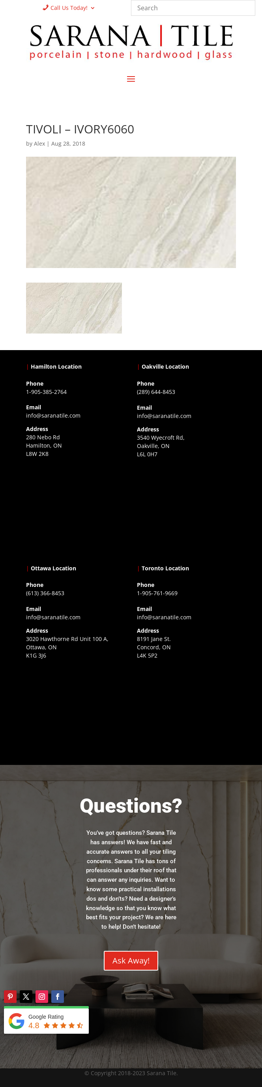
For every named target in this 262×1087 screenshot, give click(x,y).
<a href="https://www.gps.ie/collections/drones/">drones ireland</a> (186, 509)
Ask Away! (131, 960)
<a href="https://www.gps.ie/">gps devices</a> (75, 710)
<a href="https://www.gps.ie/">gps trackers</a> (75, 509)
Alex (39, 143)
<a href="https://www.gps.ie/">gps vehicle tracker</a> (186, 710)
